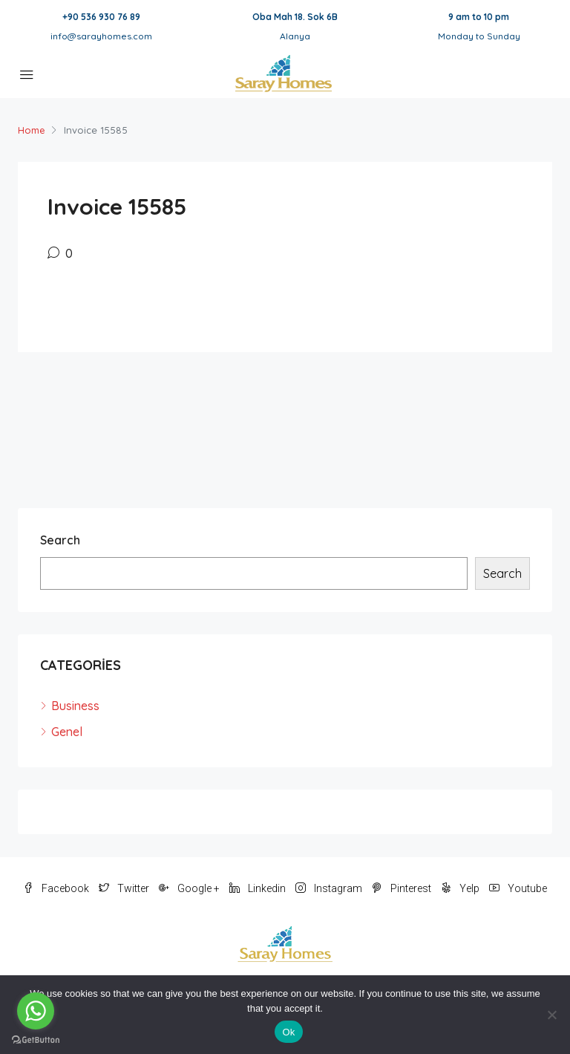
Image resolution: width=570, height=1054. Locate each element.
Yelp (461, 888)
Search (60, 540)
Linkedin (258, 888)
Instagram (329, 888)
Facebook (57, 888)
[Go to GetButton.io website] (35, 1039)
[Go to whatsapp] (35, 1010)
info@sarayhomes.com (101, 36)
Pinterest (402, 888)
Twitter (125, 888)
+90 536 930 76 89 (101, 16)
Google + (190, 888)
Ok (288, 1032)
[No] (551, 1014)
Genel (66, 731)
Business (75, 705)
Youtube (518, 888)
